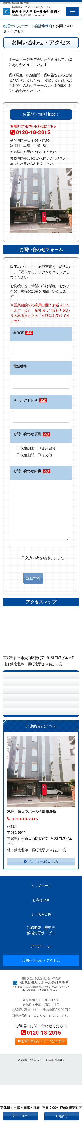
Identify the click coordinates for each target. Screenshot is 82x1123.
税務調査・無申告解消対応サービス (23, 718)
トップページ (22, 678)
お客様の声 (20, 691)
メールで (20, 1116)
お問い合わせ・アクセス (31, 747)
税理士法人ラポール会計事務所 (36, 12)
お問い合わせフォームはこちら (41, 1079)
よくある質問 (22, 703)
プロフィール (22, 734)
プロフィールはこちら (41, 899)
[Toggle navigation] (72, 11)
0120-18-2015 (30, 132)
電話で (62, 1116)
